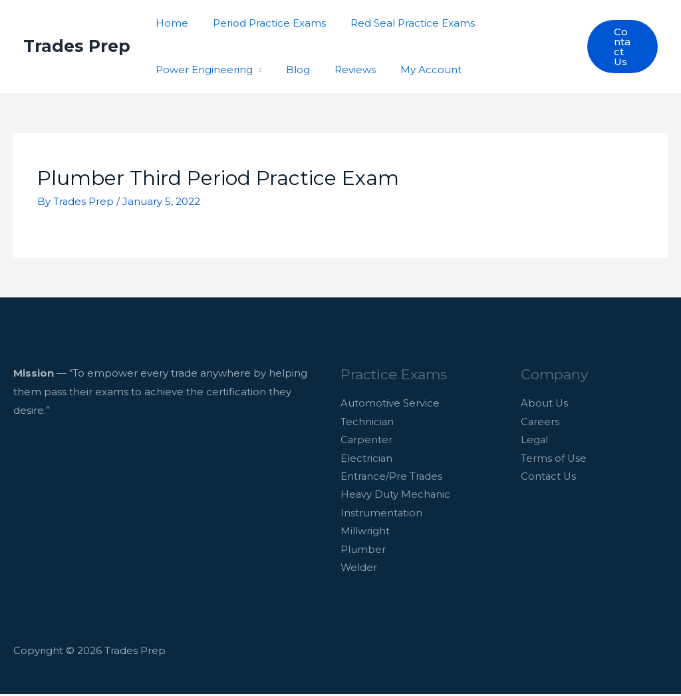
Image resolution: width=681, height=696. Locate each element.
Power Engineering (202, 69)
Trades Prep (76, 46)
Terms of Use (554, 458)
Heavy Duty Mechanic (396, 496)
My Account (415, 69)
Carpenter (366, 440)
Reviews (343, 69)
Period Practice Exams (262, 23)
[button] (621, 46)
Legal (535, 440)
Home (170, 23)
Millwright (365, 533)
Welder (359, 570)
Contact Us (549, 477)
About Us (545, 403)
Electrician (366, 458)
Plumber (363, 551)
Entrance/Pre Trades (392, 477)
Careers (540, 421)
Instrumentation (381, 514)
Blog (291, 69)
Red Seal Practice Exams (401, 23)
